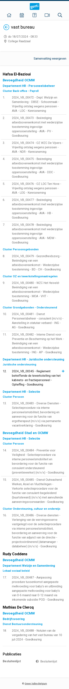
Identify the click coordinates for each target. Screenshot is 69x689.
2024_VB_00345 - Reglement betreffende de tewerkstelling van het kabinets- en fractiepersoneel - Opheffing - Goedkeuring (36, 377)
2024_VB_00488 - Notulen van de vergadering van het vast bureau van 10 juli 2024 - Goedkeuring (37, 635)
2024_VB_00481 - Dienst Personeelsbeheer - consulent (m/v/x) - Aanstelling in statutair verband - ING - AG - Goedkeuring (37, 320)
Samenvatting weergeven (50, 58)
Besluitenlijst (48, 661)
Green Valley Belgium (36, 683)
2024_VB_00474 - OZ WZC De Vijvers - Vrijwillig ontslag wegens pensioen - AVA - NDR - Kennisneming (37, 147)
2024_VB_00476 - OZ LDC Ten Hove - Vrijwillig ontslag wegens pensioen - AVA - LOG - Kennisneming (36, 188)
